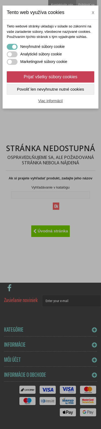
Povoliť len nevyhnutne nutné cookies (50, 89)
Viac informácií (50, 101)
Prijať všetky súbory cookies (50, 77)
